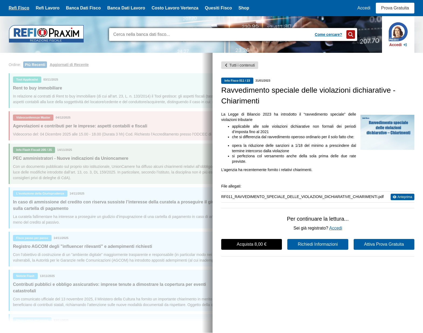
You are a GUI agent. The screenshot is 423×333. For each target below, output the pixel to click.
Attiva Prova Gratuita (384, 244)
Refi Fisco (19, 8)
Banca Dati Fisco (83, 8)
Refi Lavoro (47, 8)
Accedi (363, 8)
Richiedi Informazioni (318, 244)
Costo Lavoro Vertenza (175, 8)
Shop (243, 8)
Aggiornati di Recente (69, 65)
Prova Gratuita (395, 8)
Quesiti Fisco (218, 8)
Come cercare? (328, 34)
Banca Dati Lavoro (126, 8)
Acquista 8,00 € (252, 244)
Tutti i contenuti (239, 65)
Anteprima (402, 197)
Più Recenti (35, 65)
